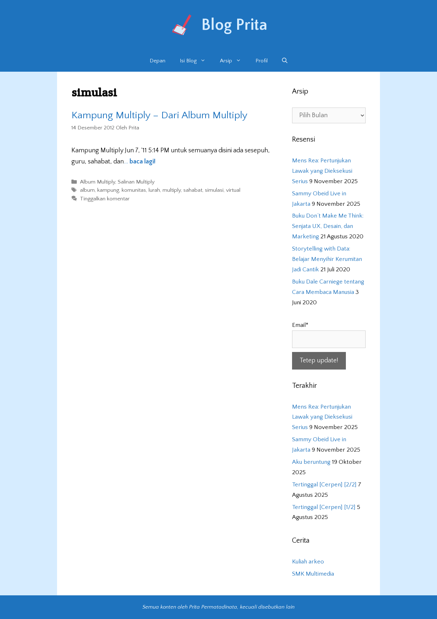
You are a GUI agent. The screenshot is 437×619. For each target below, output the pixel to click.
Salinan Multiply (136, 182)
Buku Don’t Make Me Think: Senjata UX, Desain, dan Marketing (327, 226)
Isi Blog (196, 61)
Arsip (234, 61)
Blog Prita (234, 25)
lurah (154, 190)
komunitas (134, 190)
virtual (233, 190)
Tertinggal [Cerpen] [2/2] (324, 484)
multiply (172, 190)
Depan (157, 61)
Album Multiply (97, 182)
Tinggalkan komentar (105, 199)
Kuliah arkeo (308, 561)
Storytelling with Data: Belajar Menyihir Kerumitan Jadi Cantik (327, 259)
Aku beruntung (311, 462)
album (87, 190)
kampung (108, 190)
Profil (261, 61)
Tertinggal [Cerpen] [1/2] (324, 507)
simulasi (214, 190)
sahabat (192, 190)
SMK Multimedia (313, 574)
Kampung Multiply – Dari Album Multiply (159, 115)
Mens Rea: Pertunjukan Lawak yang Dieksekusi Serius (322, 171)
